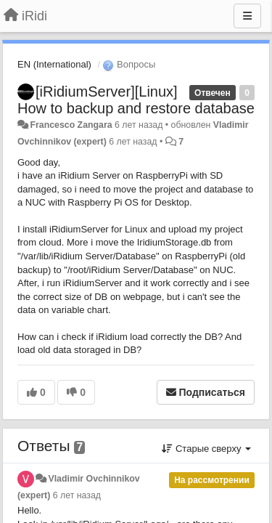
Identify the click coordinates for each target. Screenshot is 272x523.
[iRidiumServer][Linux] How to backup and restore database (136, 100)
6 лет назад (77, 495)
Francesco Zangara (71, 125)
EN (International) (54, 64)
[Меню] (247, 16)
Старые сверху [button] (206, 448)
